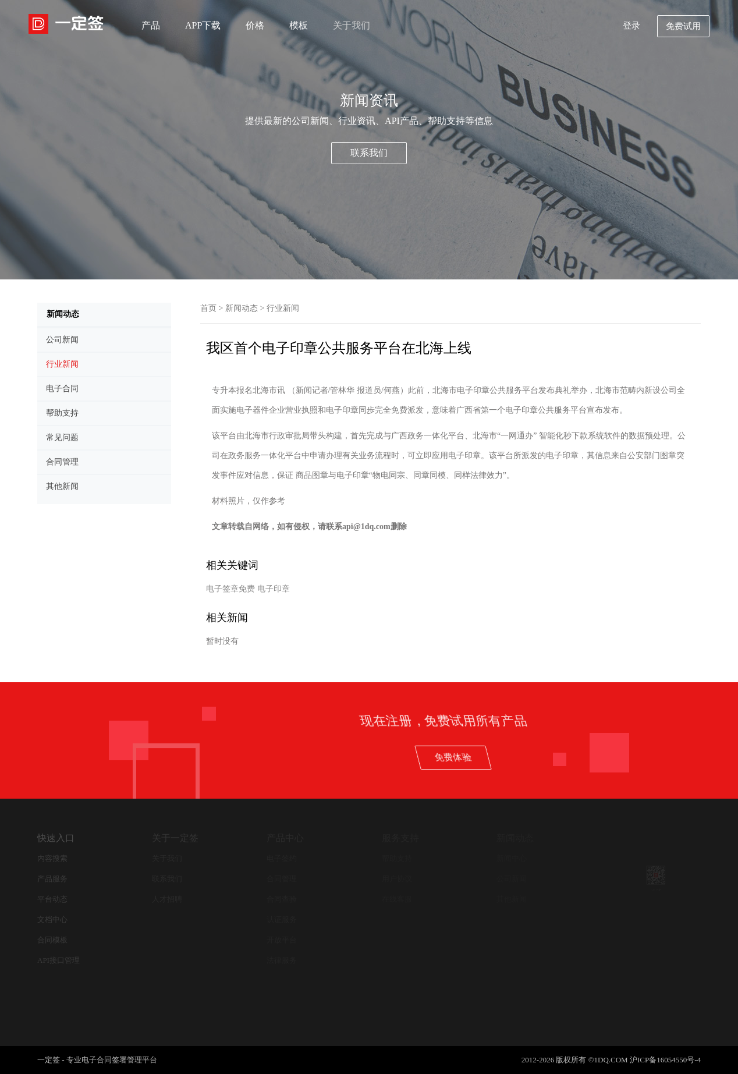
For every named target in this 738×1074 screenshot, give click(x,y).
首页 (208, 308)
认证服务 (282, 919)
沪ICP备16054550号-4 (665, 1059)
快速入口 (55, 838)
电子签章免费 (230, 588)
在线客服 (397, 899)
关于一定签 (175, 838)
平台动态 (52, 899)
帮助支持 (397, 858)
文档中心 (52, 919)
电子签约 (282, 858)
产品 (150, 25)
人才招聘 (167, 899)
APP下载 (203, 25)
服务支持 (400, 838)
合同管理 (282, 878)
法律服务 (282, 960)
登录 (631, 25)
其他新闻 (511, 899)
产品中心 (285, 838)
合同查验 (282, 899)
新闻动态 (241, 308)
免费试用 (683, 26)
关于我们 (351, 25)
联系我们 (369, 153)
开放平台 (282, 939)
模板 (298, 25)
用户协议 (397, 878)
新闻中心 (511, 858)
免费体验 (625, 757)
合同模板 (52, 939)
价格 (255, 25)
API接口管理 (58, 960)
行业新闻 (283, 308)
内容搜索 (52, 858)
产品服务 (52, 878)
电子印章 (273, 588)
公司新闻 (511, 878)
